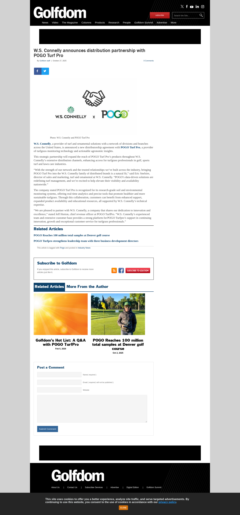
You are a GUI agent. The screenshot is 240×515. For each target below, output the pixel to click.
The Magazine (70, 22)
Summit (143, 22)
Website (86, 390)
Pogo (62, 248)
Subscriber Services (94, 492)
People (127, 22)
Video (55, 22)
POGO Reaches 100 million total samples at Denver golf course (72, 235)
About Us (55, 492)
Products (100, 22)
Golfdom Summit (153, 492)
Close (123, 508)
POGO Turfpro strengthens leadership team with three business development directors (86, 241)
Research (113, 22)
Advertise (162, 22)
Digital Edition (132, 492)
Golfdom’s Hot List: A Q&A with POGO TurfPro (61, 342)
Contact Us (72, 492)
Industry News (84, 248)
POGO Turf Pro (130, 147)
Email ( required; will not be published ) (98, 382)
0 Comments (149, 61)
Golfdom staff (45, 61)
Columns (86, 22)
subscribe (160, 15)
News (45, 22)
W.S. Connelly (42, 143)
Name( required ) (89, 375)
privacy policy (167, 502)
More (173, 22)
